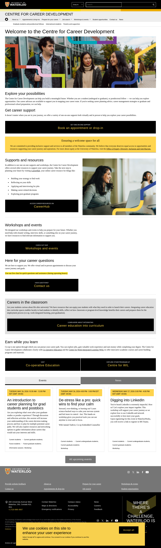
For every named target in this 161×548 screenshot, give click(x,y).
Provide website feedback (15, 484)
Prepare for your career (92, 484)
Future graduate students (32, 444)
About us (47, 484)
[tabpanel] (80, 424)
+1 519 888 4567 (16, 510)
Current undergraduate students (87, 441)
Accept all (128, 530)
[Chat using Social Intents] (119, 257)
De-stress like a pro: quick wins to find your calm (80, 402)
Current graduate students (33, 439)
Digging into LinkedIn (127, 400)
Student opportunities (129, 489)
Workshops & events (129, 484)
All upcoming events (80, 459)
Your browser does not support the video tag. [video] (80, 62)
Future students (14, 444)
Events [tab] (42, 380)
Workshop (28, 448)
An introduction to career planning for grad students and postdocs (26, 404)
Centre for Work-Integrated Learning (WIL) (86, 350)
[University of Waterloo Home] (15, 4)
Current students (15, 439)
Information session (16, 448)
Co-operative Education (52, 350)
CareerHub (35, 171)
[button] (135, 4)
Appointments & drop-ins (54, 489)
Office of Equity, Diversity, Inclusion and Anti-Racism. (128, 149)
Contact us (9, 489)
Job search (87, 489)
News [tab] (118, 380)
